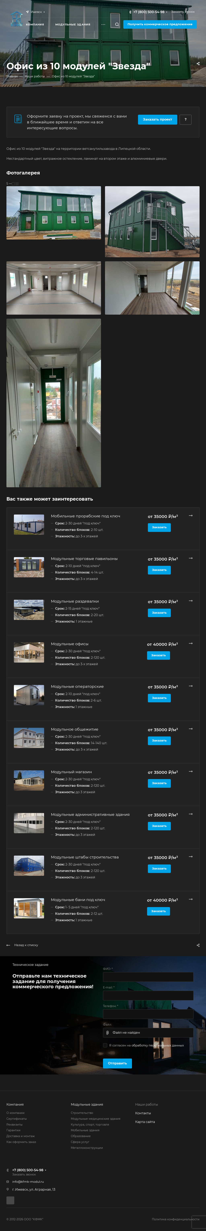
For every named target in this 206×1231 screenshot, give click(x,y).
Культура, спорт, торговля (90, 1124)
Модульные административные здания (90, 814)
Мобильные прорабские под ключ (85, 516)
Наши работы (146, 1104)
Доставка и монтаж (20, 1136)
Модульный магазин (71, 771)
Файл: (107, 1024)
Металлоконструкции (87, 1147)
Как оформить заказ (21, 1142)
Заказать (159, 527)
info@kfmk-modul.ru (28, 1182)
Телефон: (110, 1006)
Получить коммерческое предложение (160, 24)
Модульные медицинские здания (95, 1118)
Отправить (117, 1063)
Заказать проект (157, 119)
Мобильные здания (85, 1130)
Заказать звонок (183, 11)
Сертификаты (16, 1118)
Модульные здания (87, 1104)
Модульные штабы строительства (85, 857)
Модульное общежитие (74, 729)
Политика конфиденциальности (176, 1219)
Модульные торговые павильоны (84, 558)
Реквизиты (14, 1124)
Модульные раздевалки (75, 601)
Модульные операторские (77, 686)
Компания (15, 1104)
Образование (81, 1136)
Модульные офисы (70, 643)
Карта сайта (145, 1122)
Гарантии (13, 1130)
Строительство (82, 1112)
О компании (15, 1112)
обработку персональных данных (158, 1045)
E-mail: (108, 987)
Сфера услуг (80, 1142)
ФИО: (108, 969)
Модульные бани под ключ (78, 899)
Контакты (143, 1113)
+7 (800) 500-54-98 (148, 12)
